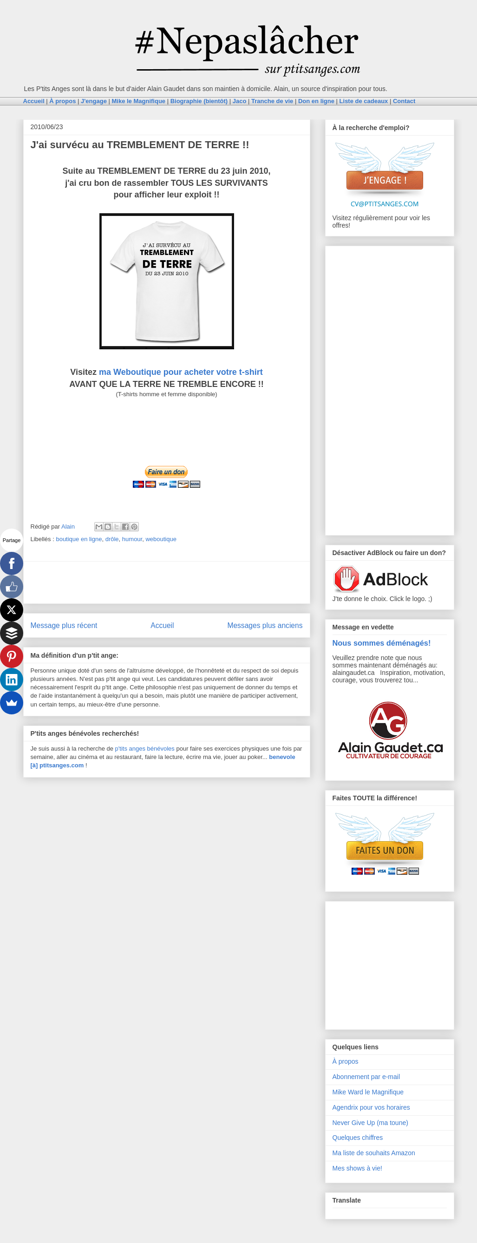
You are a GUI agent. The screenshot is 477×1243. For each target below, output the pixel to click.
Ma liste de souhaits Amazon (374, 1153)
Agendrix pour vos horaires (371, 1107)
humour (132, 539)
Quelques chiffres (358, 1137)
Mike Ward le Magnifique (368, 1092)
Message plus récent (64, 625)
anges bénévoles (152, 748)
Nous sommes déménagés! (382, 643)
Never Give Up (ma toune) (370, 1122)
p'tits (122, 748)
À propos (346, 1061)
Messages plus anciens (264, 625)
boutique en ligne (79, 539)
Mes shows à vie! (357, 1168)
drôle (112, 539)
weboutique (160, 539)
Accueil (162, 625)
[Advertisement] (166, 582)
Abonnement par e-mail (366, 1076)
